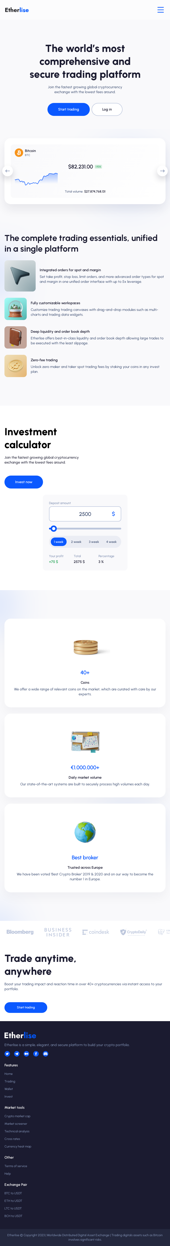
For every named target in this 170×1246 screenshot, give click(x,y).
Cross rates (12, 1139)
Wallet (8, 1089)
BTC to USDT (13, 1193)
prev (5, 168)
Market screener (15, 1124)
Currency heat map (17, 1146)
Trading (9, 1081)
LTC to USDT (13, 1208)
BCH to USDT (13, 1216)
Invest (8, 1096)
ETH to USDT (13, 1201)
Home (8, 1074)
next (160, 168)
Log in (107, 109)
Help (7, 1174)
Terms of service (15, 1166)
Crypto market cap (17, 1116)
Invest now (23, 482)
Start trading (68, 109)
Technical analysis (16, 1131)
